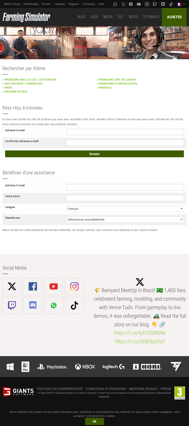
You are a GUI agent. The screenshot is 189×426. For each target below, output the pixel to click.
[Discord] (163, 4)
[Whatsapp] (115, 4)
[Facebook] (131, 4)
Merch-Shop (12, 4)
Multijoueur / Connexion (23, 83)
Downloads (31, 4)
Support (74, 4)
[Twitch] (155, 4)
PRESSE (166, 389)
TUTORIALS (151, 17)
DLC (121, 17)
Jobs (101, 4)
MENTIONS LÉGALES (143, 389)
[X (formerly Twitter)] (123, 4)
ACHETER (174, 17)
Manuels (105, 87)
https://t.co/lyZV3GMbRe (140, 333)
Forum (46, 4)
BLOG (81, 17)
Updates (59, 4)
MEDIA (108, 17)
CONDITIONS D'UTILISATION (106, 389)
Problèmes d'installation (118, 83)
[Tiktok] (171, 4)
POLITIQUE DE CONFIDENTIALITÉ (60, 389)
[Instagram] (147, 4)
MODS (133, 17)
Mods (8, 87)
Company (89, 4)
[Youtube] (139, 4)
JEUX (94, 17)
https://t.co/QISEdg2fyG (140, 341)
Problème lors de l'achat (117, 79)
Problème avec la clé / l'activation (30, 79)
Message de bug (15, 91)
